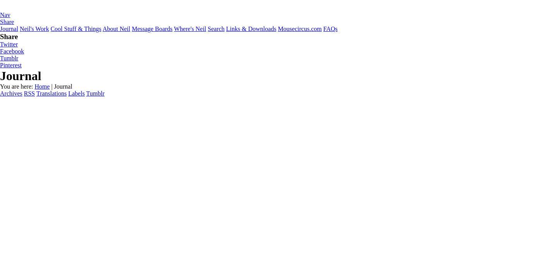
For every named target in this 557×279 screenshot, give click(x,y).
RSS (29, 93)
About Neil (116, 29)
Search (216, 29)
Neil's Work (34, 29)
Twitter (9, 44)
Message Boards (152, 29)
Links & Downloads (251, 29)
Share (7, 22)
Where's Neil (190, 29)
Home (42, 86)
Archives (11, 93)
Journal (9, 29)
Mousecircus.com (299, 29)
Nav (5, 15)
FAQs (330, 29)
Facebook (12, 51)
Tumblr (9, 58)
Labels (76, 93)
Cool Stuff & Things (76, 29)
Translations (51, 93)
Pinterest (11, 65)
